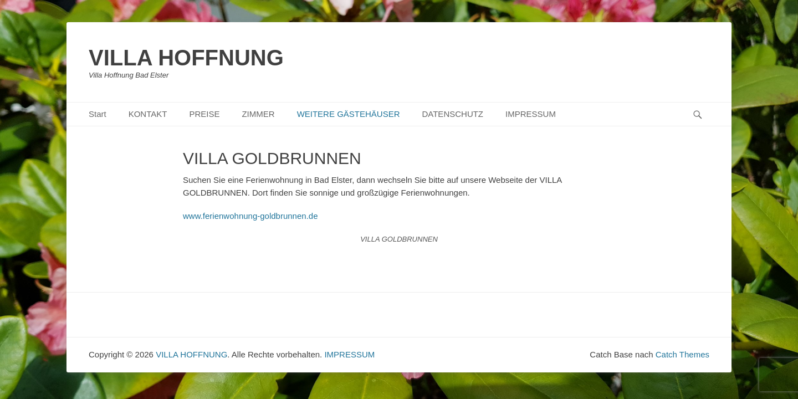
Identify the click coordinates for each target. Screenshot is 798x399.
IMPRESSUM (530, 114)
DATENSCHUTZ (452, 114)
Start (97, 114)
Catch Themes (682, 354)
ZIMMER (258, 114)
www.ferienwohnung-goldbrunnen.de (250, 216)
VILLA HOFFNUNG (186, 57)
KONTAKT (148, 114)
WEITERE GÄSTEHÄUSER (348, 114)
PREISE (204, 114)
